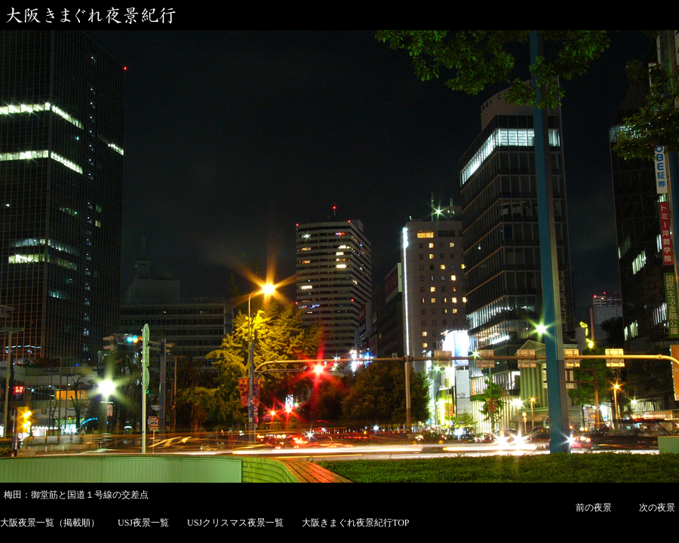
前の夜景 (594, 507)
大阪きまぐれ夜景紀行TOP (355, 522)
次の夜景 (657, 507)
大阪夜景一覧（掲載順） (50, 522)
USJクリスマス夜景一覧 (235, 522)
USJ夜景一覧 (143, 522)
